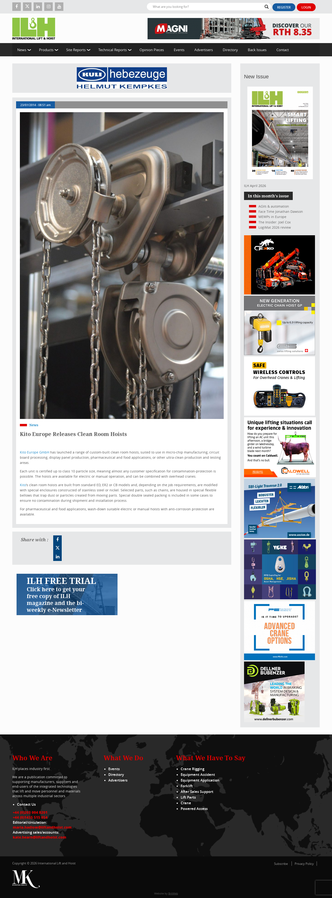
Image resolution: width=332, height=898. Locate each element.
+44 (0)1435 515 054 (30, 817)
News (21, 49)
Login (306, 7)
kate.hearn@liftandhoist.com (39, 837)
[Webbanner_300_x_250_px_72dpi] (279, 414)
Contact (282, 49)
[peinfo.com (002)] (279, 659)
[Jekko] (279, 293)
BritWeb (173, 893)
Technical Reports (112, 49)
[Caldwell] (280, 476)
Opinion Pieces (152, 49)
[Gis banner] (279, 353)
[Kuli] (122, 78)
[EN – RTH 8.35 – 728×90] (234, 28)
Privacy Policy (304, 864)
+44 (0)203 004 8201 (30, 812)
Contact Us (26, 804)
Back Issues (257, 49)
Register (284, 7)
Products (46, 49)
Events (179, 49)
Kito (23, 485)
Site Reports (76, 49)
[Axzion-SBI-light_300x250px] (279, 536)
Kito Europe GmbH (34, 452)
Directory (230, 49)
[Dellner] (274, 721)
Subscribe (281, 864)
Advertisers (203, 49)
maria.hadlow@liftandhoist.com (42, 827)
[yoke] (280, 598)
